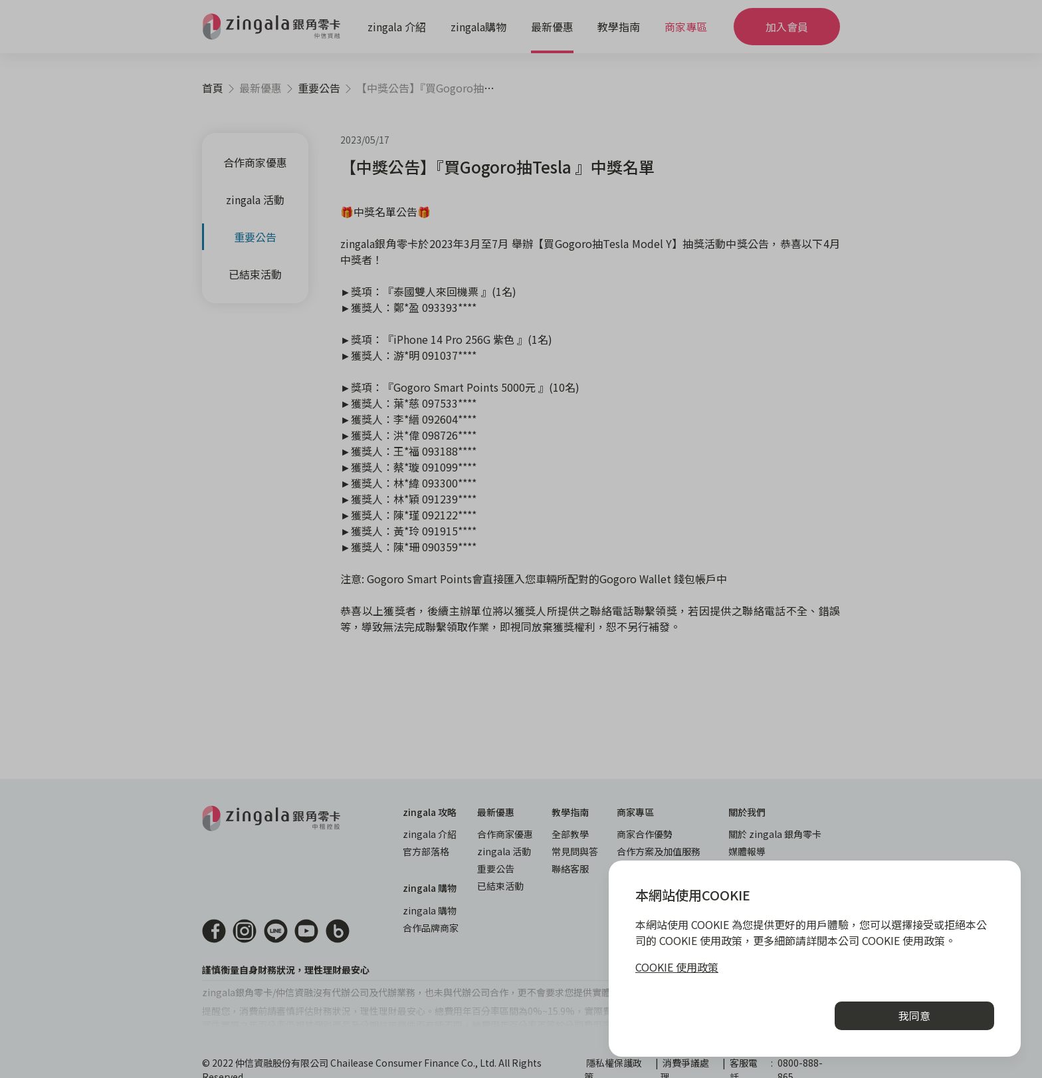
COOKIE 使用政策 (676, 967)
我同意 (914, 1015)
